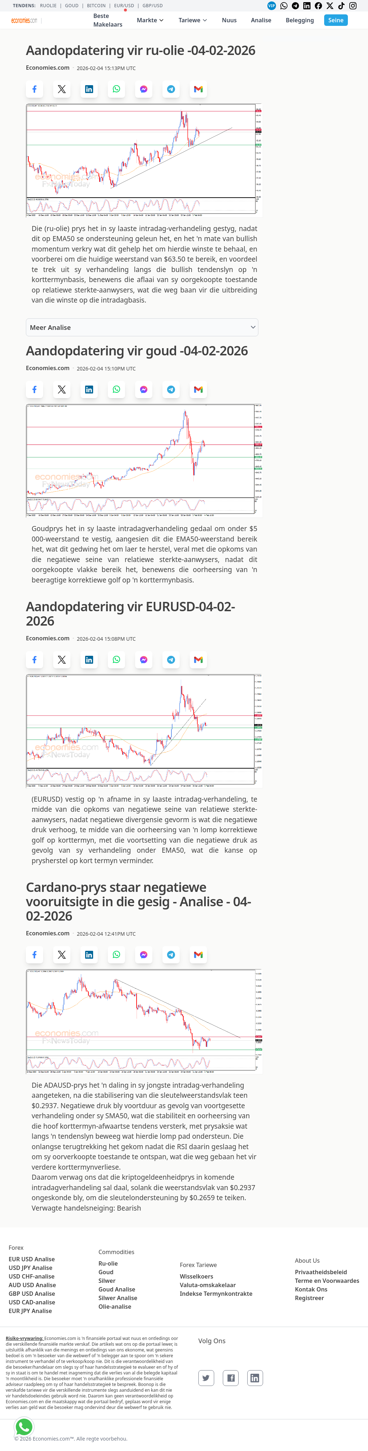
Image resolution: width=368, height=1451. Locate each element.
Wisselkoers (196, 1276)
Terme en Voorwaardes (327, 1281)
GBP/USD (153, 6)
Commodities (116, 1252)
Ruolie (48, 6)
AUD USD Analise (32, 1285)
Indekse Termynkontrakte (216, 1294)
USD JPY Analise (30, 1268)
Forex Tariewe (198, 1265)
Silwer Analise (117, 1298)
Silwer (106, 1281)
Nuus (229, 20)
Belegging (300, 20)
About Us (307, 1261)
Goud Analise (116, 1289)
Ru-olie (108, 1263)
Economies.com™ (53, 1438)
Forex (16, 1248)
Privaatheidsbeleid (321, 1272)
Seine (336, 20)
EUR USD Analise (32, 1259)
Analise (261, 20)
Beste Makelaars (110, 18)
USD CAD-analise (32, 1302)
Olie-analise (114, 1306)
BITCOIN (96, 6)
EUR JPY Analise (30, 1311)
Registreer (309, 1298)
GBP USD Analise (32, 1294)
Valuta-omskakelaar (208, 1285)
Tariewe (193, 20)
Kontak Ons (311, 1289)
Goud (72, 6)
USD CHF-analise (32, 1276)
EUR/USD (124, 6)
